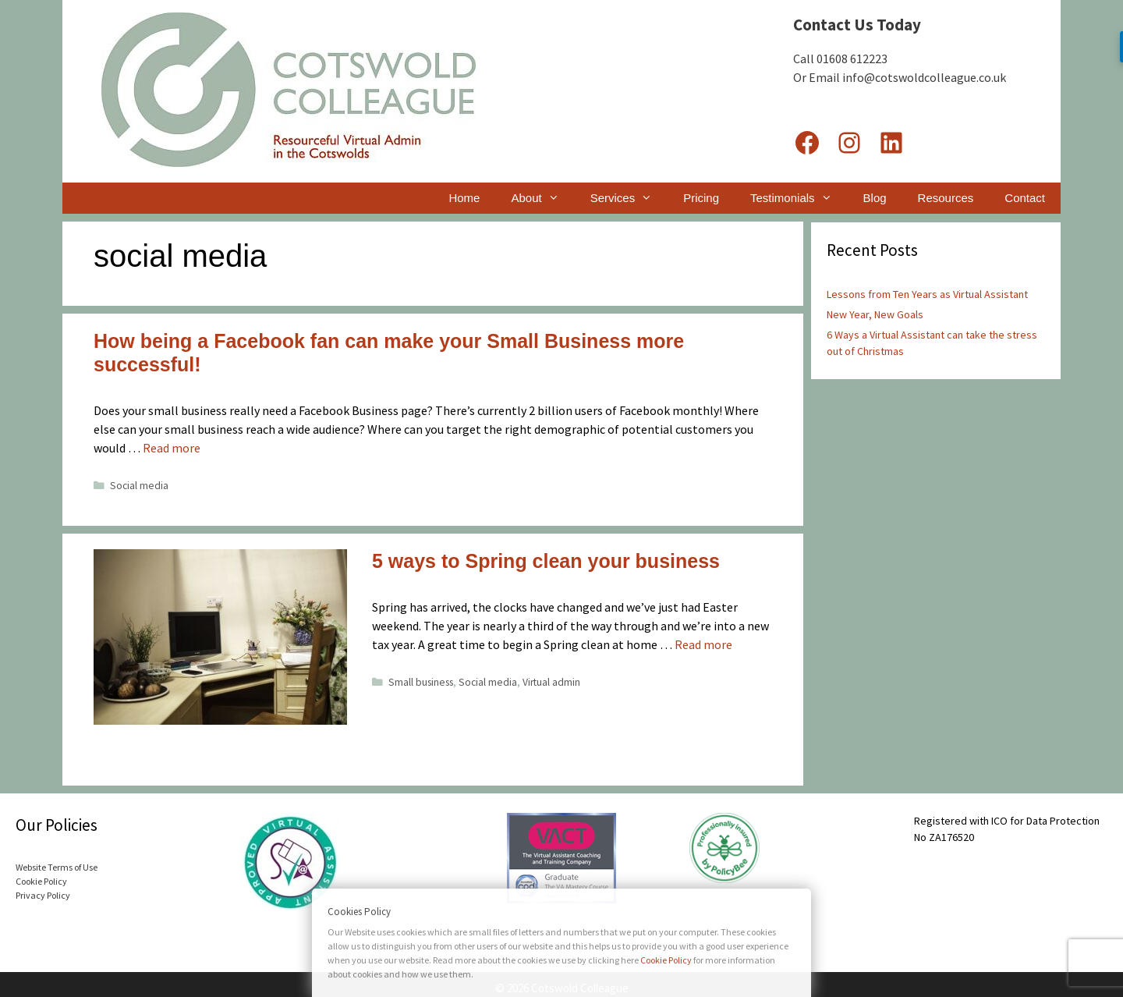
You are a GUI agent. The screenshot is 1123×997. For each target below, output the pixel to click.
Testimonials (799, 198)
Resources (946, 197)
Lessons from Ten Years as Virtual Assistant (927, 294)
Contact (1024, 197)
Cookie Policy (41, 881)
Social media (139, 485)
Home (464, 197)
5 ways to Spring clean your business (546, 561)
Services (629, 198)
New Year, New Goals (875, 314)
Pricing (701, 197)
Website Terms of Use (56, 867)
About (542, 198)
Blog (875, 197)
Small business (420, 682)
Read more (171, 448)
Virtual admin (551, 682)
